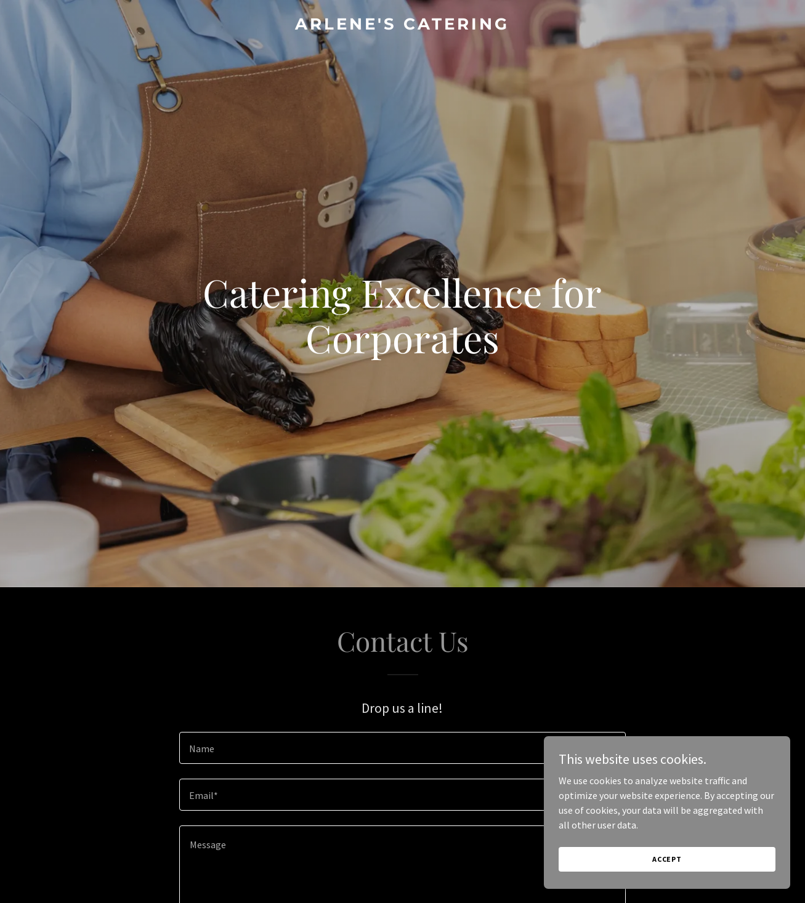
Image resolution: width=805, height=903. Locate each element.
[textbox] (402, 748)
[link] (402, 26)
